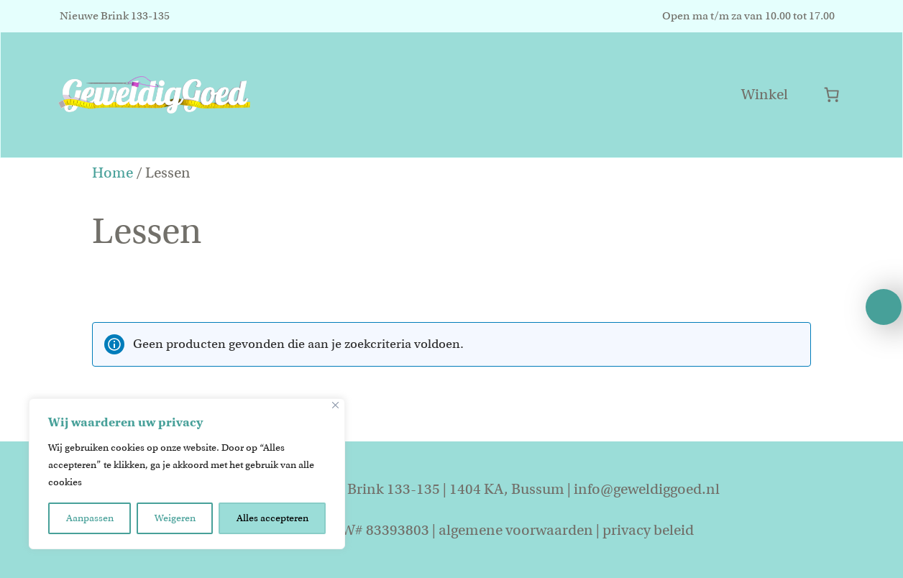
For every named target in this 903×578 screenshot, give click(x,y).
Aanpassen (90, 518)
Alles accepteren (272, 518)
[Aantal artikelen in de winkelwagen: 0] (831, 94)
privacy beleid (648, 530)
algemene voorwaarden (516, 530)
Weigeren (175, 518)
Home (112, 173)
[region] (187, 473)
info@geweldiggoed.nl (647, 489)
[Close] (335, 405)
